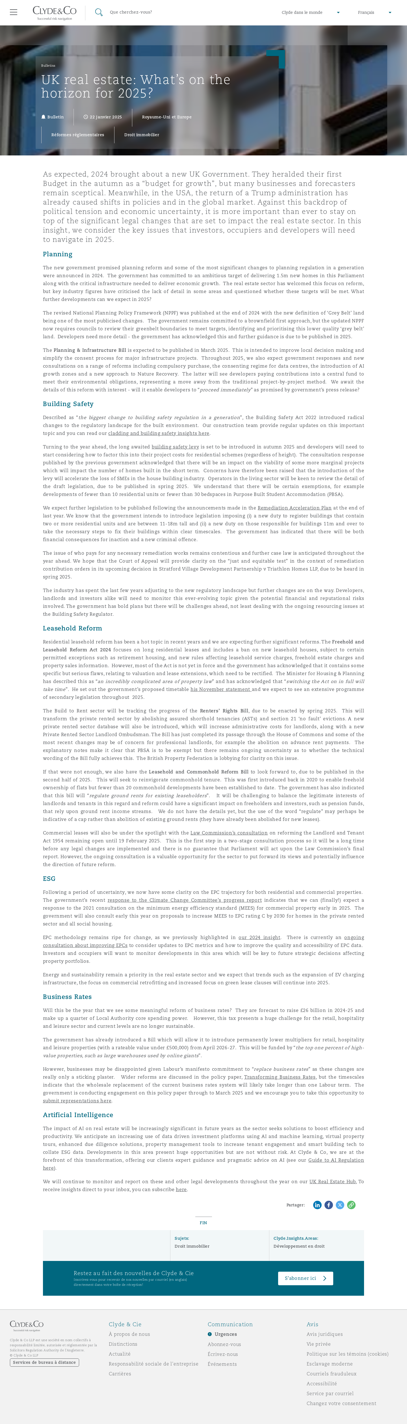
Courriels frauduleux (332, 1374)
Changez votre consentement (341, 1403)
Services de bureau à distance (44, 1362)
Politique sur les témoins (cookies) (348, 1354)
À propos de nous (129, 1334)
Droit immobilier (192, 1246)
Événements (222, 1364)
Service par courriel (330, 1393)
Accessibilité (322, 1383)
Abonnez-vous (224, 1344)
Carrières (120, 1374)
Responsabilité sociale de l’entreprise (154, 1364)
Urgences (226, 1334)
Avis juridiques (325, 1334)
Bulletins (48, 66)
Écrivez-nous (223, 1354)
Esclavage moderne (330, 1364)
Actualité (120, 1354)
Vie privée (319, 1344)
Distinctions (123, 1344)
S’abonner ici (300, 1278)
